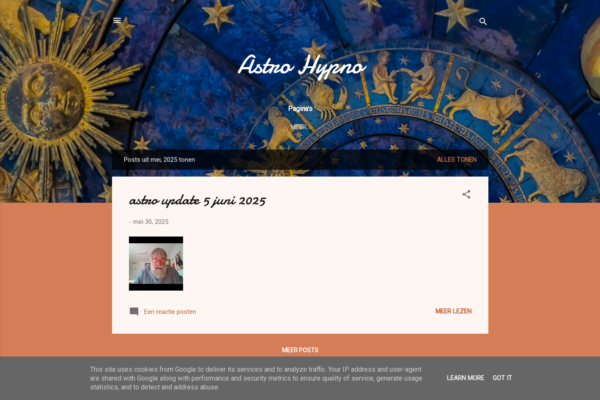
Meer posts (300, 350)
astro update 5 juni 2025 (197, 199)
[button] (466, 195)
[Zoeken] (483, 23)
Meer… (412, 127)
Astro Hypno (300, 64)
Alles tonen (457, 159)
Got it (502, 378)
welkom (191, 127)
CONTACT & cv (241, 127)
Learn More (465, 378)
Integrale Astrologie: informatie (333, 127)
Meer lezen (453, 311)
